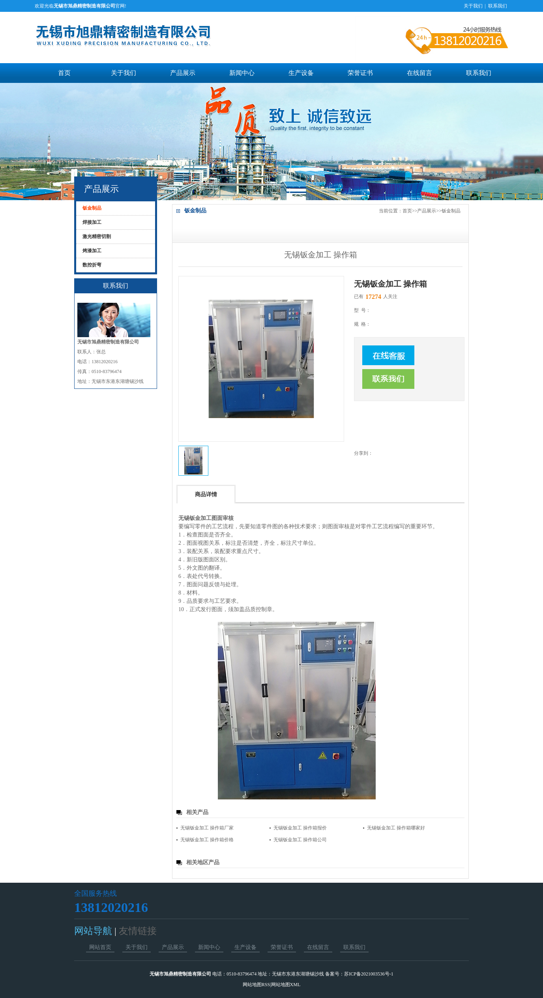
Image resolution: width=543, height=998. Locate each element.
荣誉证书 (360, 72)
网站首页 (100, 947)
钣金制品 (451, 211)
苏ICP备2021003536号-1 (368, 974)
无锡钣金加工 (195, 518)
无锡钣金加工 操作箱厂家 (207, 828)
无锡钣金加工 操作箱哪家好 (396, 828)
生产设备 (301, 72)
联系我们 (497, 6)
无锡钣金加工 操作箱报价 (300, 828)
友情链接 (136, 931)
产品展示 (182, 72)
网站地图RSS (256, 984)
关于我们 (473, 6)
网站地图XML (286, 984)
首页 (64, 72)
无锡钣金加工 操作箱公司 (300, 839)
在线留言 (419, 72)
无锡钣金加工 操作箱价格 (207, 839)
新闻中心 (242, 72)
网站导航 (94, 931)
